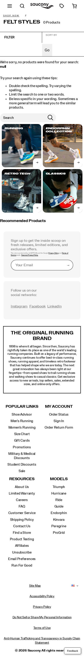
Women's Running (22, 427)
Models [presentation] (59, 479)
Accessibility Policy (42, 596)
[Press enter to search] (50, 117)
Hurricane (58, 493)
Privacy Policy (53, 253)
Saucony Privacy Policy (29, 255)
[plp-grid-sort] (63, 38)
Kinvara (59, 519)
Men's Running (22, 421)
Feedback (72, 650)
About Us (22, 487)
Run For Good (21, 565)
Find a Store (22, 532)
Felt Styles (21, 22)
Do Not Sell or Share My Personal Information (42, 617)
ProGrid (59, 532)
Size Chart (22, 434)
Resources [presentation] (21, 479)
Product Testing (22, 539)
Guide (58, 506)
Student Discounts (21, 464)
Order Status (59, 414)
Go (47, 50)
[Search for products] (22, 117)
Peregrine (58, 526)
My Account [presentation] (59, 406)
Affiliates (22, 545)
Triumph (59, 487)
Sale (22, 471)
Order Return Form (59, 427)
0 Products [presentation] (51, 22)
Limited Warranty (22, 493)
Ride (58, 500)
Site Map (35, 585)
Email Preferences (22, 559)
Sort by (51, 35)
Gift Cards (22, 440)
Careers (22, 500)
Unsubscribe (22, 552)
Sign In (59, 421)
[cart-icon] (74, 6)
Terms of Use (41, 628)
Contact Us (21, 526)
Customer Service (22, 513)
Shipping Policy (22, 519)
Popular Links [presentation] (22, 406)
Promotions (22, 447)
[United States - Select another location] (73, 585)
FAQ (22, 506)
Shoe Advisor (22, 414)
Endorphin (59, 513)
